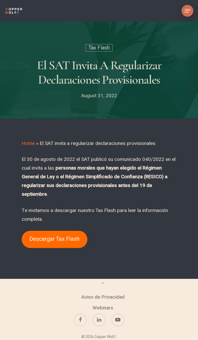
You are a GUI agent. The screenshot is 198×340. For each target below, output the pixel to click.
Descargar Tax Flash (54, 239)
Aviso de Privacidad (103, 297)
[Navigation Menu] (187, 10)
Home (28, 143)
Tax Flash (99, 48)
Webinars (103, 307)
